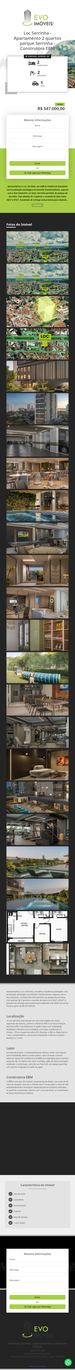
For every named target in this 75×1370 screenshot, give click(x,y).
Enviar (37, 163)
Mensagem (37, 146)
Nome (37, 125)
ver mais (37, 205)
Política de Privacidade (37, 1366)
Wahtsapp (37, 136)
